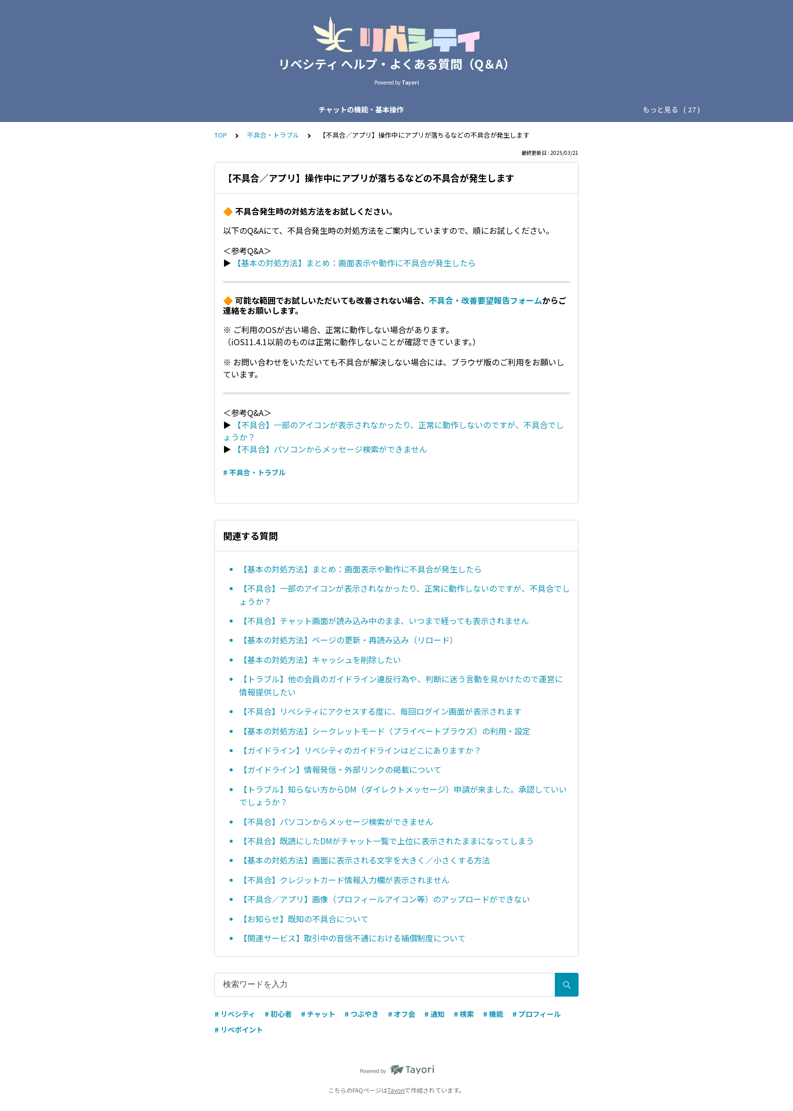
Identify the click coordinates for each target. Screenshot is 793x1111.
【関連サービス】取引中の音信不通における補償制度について (352, 938)
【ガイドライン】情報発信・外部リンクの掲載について (340, 769)
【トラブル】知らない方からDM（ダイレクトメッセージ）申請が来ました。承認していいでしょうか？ (403, 795)
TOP (220, 135)
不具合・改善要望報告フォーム (485, 300)
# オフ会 (401, 1014)
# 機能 (493, 1014)
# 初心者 (278, 1014)
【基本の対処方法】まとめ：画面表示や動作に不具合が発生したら (354, 263)
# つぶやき (361, 1014)
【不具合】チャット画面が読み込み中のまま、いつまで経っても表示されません (384, 620)
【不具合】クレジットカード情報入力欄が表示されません (344, 880)
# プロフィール (536, 1014)
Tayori (396, 1090)
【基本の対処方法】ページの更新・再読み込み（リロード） (348, 640)
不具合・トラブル (273, 135)
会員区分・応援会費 (336, 109)
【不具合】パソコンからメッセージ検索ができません (330, 449)
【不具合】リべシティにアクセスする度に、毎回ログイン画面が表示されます (380, 711)
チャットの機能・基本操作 (162, 109)
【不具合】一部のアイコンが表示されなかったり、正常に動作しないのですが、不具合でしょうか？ (404, 594)
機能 (595, 109)
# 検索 (464, 1014)
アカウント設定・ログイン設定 (431, 109)
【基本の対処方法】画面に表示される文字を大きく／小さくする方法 (364, 860)
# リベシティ (234, 1014)
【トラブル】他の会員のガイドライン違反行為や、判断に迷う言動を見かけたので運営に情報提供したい (401, 685)
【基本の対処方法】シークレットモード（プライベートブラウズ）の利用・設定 (385, 731)
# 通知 (434, 1014)
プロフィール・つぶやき (535, 109)
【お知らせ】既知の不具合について (304, 919)
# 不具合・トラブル (254, 472)
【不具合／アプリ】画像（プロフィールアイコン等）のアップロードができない (384, 899)
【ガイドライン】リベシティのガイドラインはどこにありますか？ (360, 750)
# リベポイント (238, 1029)
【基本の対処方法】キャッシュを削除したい (320, 659)
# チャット (318, 1014)
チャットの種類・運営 (254, 109)
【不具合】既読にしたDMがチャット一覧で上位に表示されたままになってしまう (386, 841)
